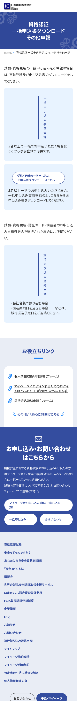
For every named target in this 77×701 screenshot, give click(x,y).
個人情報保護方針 (15, 631)
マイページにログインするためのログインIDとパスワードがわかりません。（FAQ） (41, 326)
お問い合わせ (53, 470)
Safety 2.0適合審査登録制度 (23, 543)
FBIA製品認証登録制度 (19, 551)
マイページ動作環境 (17, 607)
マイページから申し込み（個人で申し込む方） (35, 455)
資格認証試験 (38, 494)
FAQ (7, 567)
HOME (8, 52)
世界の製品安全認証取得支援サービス (28, 535)
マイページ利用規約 (17, 615)
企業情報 (38, 559)
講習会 (38, 526)
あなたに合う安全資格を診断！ (23, 511)
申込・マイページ (51, 649)
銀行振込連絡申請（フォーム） (34, 338)
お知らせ (9, 575)
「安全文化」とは (14, 519)
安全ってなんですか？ (17, 503)
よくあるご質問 (30, 362)
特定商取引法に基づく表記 (21, 623)
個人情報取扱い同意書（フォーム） (37, 314)
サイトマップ (12, 599)
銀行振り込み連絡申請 (18, 591)
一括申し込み (17, 470)
